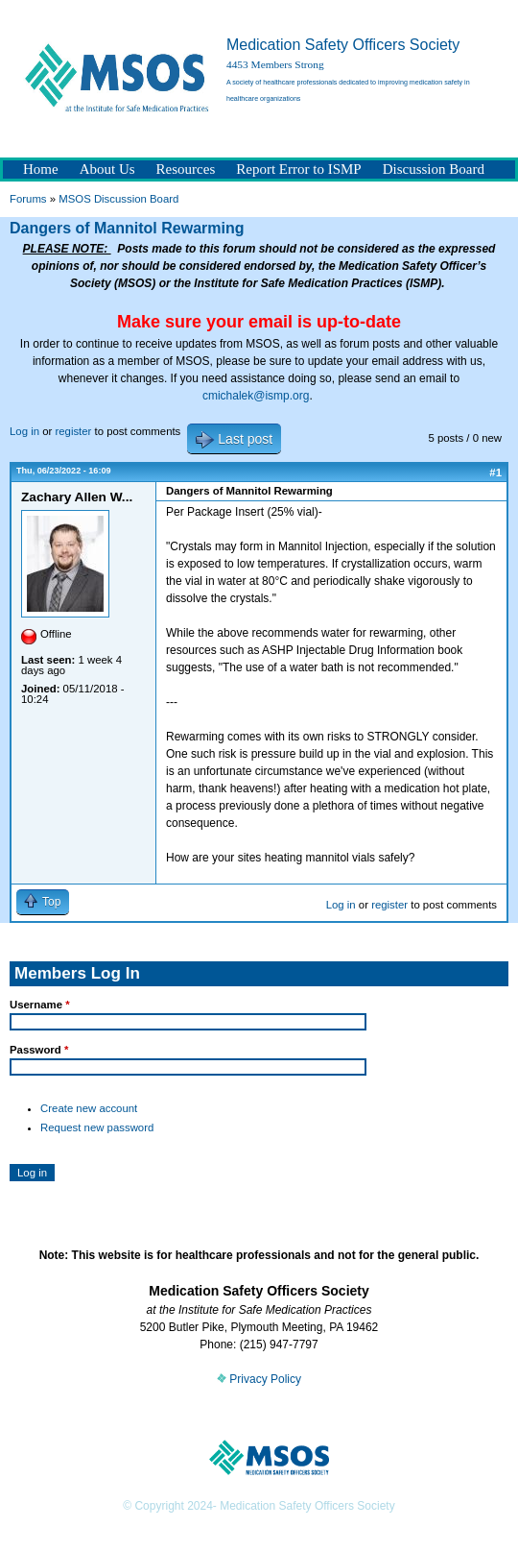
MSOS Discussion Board (118, 199)
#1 (495, 472)
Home (41, 169)
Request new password (96, 1127)
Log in (24, 431)
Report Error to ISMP (298, 169)
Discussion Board (433, 169)
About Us (107, 169)
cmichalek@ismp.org (256, 395)
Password (39, 1049)
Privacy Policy (259, 1379)
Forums (28, 199)
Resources (186, 169)
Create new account (88, 1108)
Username (40, 1004)
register (73, 431)
